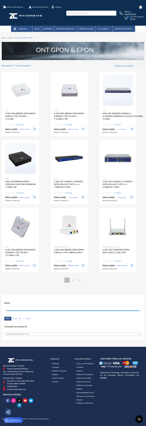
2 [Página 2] (72, 280)
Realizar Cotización (12, 132)
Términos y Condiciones (86, 396)
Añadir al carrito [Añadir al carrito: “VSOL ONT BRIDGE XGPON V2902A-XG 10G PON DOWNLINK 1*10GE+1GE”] (34, 197)
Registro (55, 374)
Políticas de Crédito (84, 378)
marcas (23, 29)
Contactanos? (13, 420)
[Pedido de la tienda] (128, 65)
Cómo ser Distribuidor (85, 363)
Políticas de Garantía (84, 385)
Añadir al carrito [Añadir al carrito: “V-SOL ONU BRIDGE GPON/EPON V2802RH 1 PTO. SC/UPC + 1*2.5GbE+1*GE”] (82, 129)
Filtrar (8, 318)
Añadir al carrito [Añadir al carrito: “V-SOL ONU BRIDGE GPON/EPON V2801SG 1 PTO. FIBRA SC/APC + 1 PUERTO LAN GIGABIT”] (82, 265)
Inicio (37, 29)
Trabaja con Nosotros (85, 403)
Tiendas (55, 382)
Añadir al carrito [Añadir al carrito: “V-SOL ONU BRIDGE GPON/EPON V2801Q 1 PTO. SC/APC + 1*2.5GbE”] (34, 129)
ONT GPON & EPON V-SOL (62, 247)
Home (4, 38)
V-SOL (10, 38)
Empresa (47, 29)
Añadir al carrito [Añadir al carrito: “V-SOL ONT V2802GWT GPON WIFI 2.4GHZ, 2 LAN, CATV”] (131, 265)
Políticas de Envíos (84, 382)
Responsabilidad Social (85, 392)
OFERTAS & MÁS (86, 29)
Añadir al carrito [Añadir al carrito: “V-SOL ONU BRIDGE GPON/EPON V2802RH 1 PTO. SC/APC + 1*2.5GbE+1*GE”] (34, 265)
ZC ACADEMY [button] (104, 29)
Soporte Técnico (123, 29)
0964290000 (130, 14)
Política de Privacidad (85, 374)
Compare (55, 367)
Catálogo (55, 363)
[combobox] (73, 334)
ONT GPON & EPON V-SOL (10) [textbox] (72, 334)
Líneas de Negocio (66, 29)
